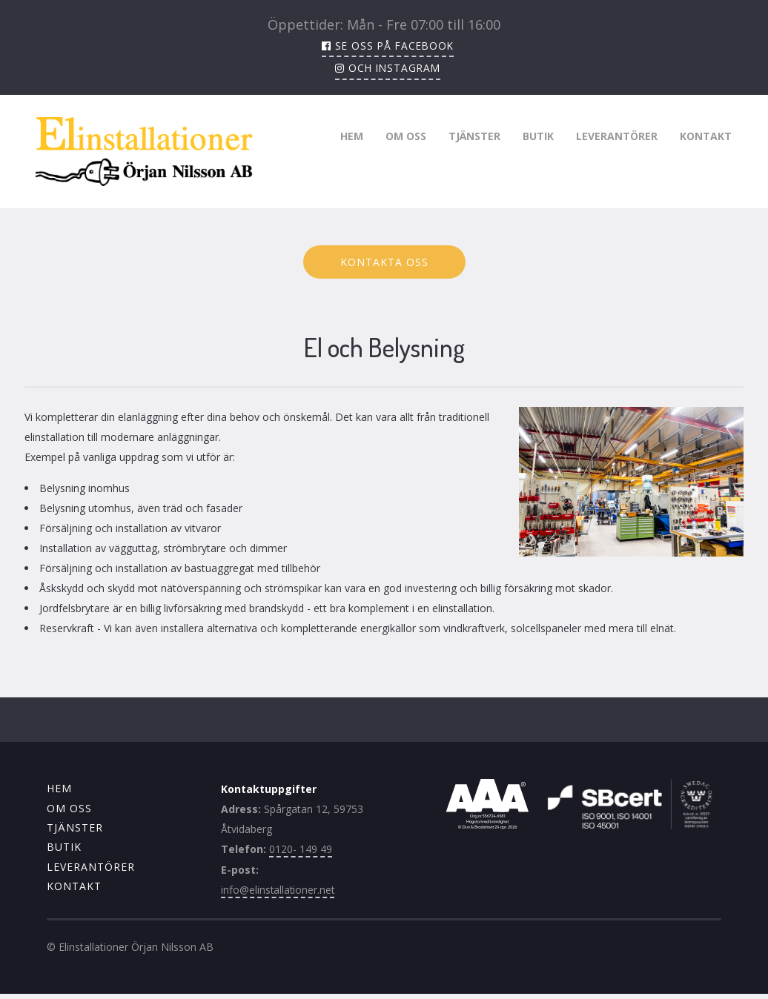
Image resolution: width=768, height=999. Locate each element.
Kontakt (706, 135)
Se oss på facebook (388, 46)
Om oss (405, 135)
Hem (351, 135)
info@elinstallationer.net (279, 889)
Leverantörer (617, 135)
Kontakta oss (384, 262)
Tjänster (474, 135)
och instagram (388, 68)
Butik (538, 135)
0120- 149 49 (300, 849)
